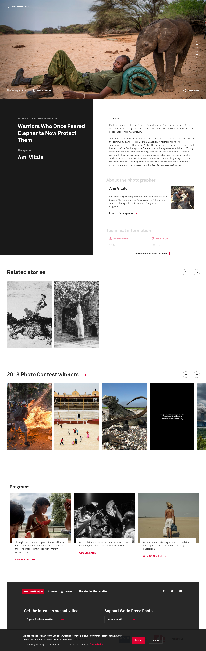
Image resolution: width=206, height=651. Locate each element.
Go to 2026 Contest (152, 556)
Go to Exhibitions (87, 553)
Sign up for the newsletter (40, 619)
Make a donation (115, 619)
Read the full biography (121, 213)
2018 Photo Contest (20, 7)
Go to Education (23, 559)
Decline (156, 640)
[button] (186, 272)
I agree (138, 640)
